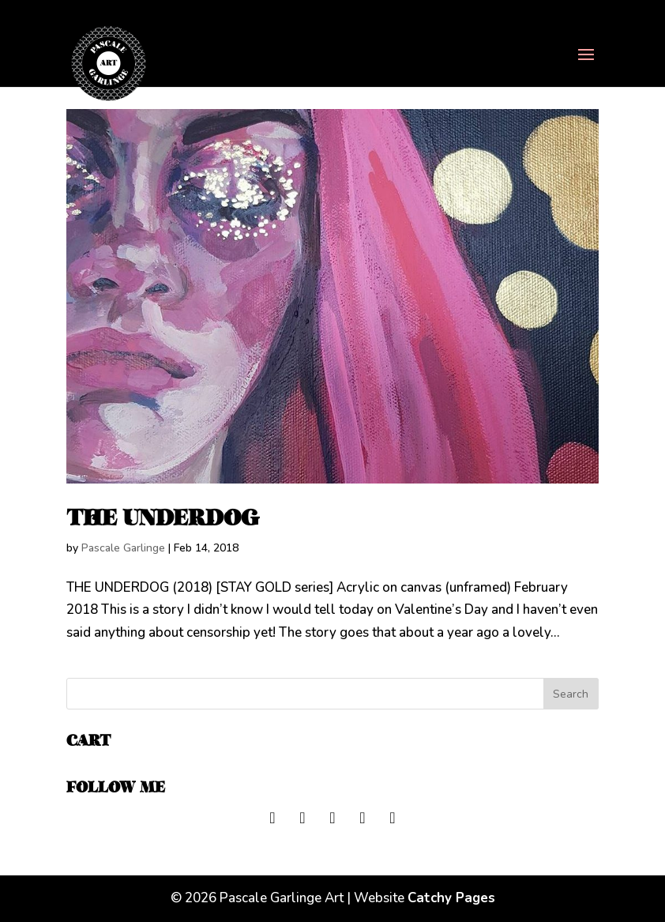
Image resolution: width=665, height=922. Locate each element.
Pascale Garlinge (123, 547)
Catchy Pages (451, 898)
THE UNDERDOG (162, 518)
